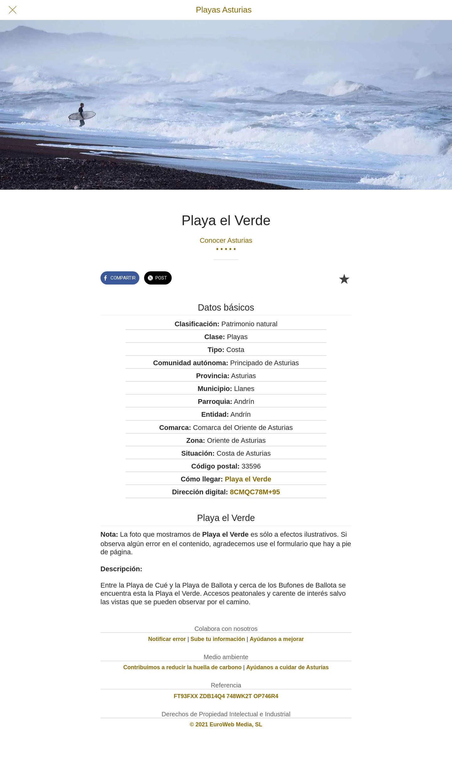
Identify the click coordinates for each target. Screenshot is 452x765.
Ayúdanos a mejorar (277, 639)
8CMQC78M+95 (255, 492)
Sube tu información (218, 639)
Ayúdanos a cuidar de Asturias (287, 667)
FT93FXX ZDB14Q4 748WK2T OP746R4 (226, 696)
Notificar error (167, 639)
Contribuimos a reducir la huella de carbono (182, 667)
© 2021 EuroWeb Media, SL (226, 724)
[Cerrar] (12, 10)
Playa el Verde (248, 479)
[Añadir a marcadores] (344, 278)
